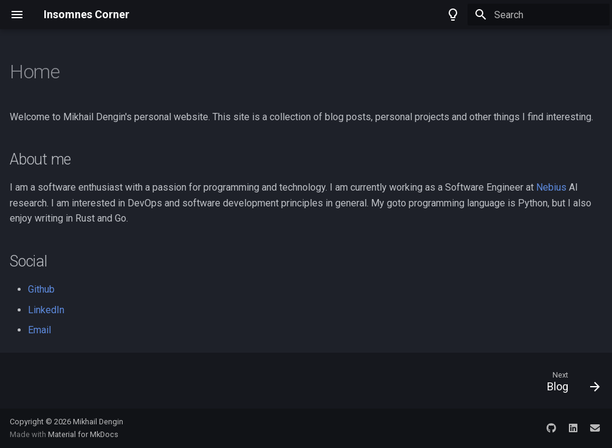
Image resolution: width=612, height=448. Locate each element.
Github (41, 289)
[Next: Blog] (569, 384)
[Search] (538, 14)
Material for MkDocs (83, 434)
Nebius (551, 187)
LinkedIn (46, 310)
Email (39, 330)
